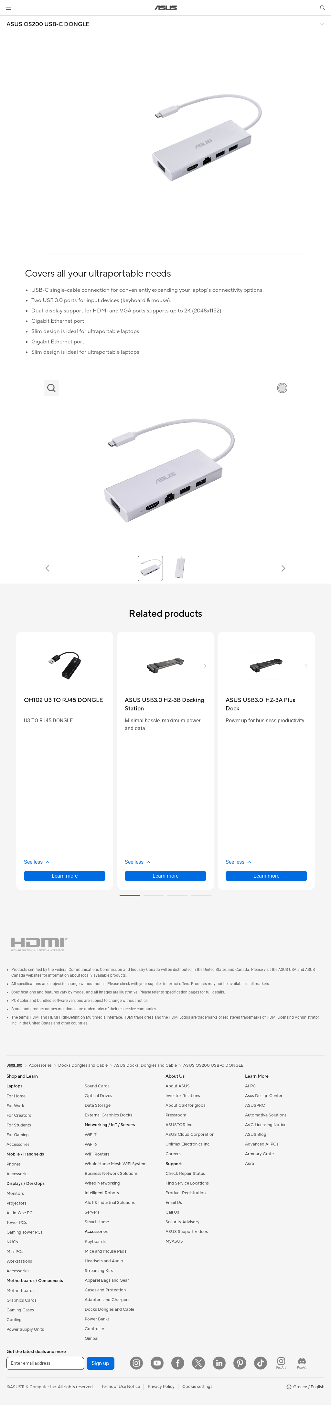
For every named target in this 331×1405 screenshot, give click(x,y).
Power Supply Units (25, 1329)
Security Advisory (182, 1222)
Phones (13, 1164)
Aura (249, 1163)
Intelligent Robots (102, 1193)
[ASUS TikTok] (260, 1363)
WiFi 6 (91, 1144)
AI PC (250, 1086)
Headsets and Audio (104, 1261)
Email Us (174, 1202)
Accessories (17, 1144)
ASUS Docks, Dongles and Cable (145, 1065)
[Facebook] (177, 1363)
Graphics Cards (21, 1300)
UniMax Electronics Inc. (188, 1144)
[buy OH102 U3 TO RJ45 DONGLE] (63, 700)
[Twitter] (198, 1363)
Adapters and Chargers (107, 1299)
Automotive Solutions (265, 1115)
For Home (16, 1096)
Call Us (172, 1212)
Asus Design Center (264, 1095)
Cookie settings (197, 1386)
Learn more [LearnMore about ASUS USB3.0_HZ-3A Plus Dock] (266, 876)
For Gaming (17, 1134)
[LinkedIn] (219, 1363)
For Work (15, 1105)
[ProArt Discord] (301, 1363)
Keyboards (95, 1241)
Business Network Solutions (111, 1173)
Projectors (16, 1203)
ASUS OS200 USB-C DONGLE (48, 24)
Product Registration (186, 1193)
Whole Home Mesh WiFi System (115, 1163)
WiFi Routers (97, 1154)
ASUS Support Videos (187, 1231)
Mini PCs (14, 1251)
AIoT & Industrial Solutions (110, 1202)
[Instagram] (136, 1363)
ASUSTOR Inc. (179, 1124)
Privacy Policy (161, 1386)
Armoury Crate (259, 1153)
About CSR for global (186, 1105)
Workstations (19, 1261)
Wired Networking (102, 1183)
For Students (18, 1125)
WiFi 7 (91, 1134)
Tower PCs (16, 1222)
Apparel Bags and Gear (107, 1280)
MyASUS (174, 1241)
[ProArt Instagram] (281, 1363)
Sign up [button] (100, 1363)
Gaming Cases (20, 1310)
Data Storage (98, 1105)
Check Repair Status (185, 1173)
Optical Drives (98, 1095)
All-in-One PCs (20, 1213)
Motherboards (20, 1290)
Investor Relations (183, 1095)
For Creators (18, 1115)
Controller (94, 1328)
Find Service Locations (187, 1183)
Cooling (14, 1319)
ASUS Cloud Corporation (190, 1134)
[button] (9, 8)
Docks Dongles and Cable (109, 1309)
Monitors (15, 1193)
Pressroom (176, 1115)
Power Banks (97, 1319)
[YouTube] (157, 1363)
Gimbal (91, 1338)
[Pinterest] (239, 1363)
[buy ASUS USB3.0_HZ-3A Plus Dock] (266, 704)
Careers (173, 1153)
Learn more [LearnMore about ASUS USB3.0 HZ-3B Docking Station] (165, 876)
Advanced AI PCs (261, 1144)
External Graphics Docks (108, 1115)
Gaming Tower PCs (24, 1232)
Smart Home (97, 1222)
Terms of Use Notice (120, 1386)
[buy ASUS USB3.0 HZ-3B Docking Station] (165, 704)
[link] (165, 7)
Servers (92, 1212)
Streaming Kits (99, 1270)
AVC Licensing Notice (265, 1124)
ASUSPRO (255, 1105)
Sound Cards (97, 1086)
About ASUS (178, 1086)
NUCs (12, 1242)
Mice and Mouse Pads (105, 1251)
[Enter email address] (45, 1363)
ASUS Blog (255, 1134)
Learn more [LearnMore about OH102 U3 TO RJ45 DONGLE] (65, 876)
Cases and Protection (105, 1290)
